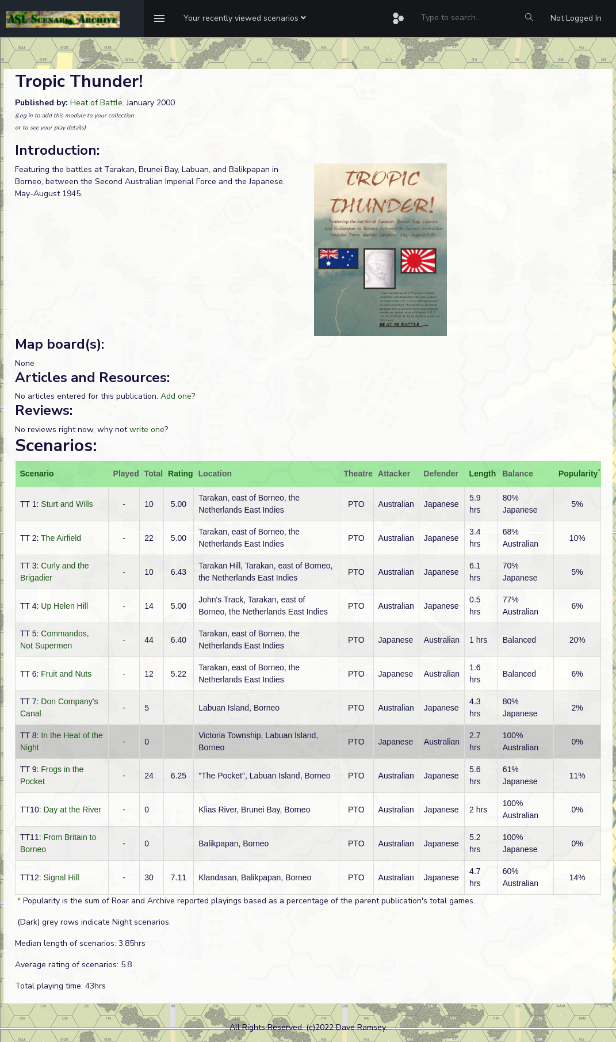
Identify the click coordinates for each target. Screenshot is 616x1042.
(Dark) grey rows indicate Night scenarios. (93, 922)
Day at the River (72, 809)
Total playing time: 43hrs (60, 985)
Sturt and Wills (67, 504)
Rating (180, 473)
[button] (245, 18)
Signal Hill (61, 877)
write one (146, 429)
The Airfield (61, 538)
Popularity (578, 473)
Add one (176, 396)
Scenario (37, 473)
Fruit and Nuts (66, 673)
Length (482, 473)
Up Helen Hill (64, 605)
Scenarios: (56, 445)
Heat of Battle (96, 102)
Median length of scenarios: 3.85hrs (80, 943)
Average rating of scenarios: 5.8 (73, 964)
